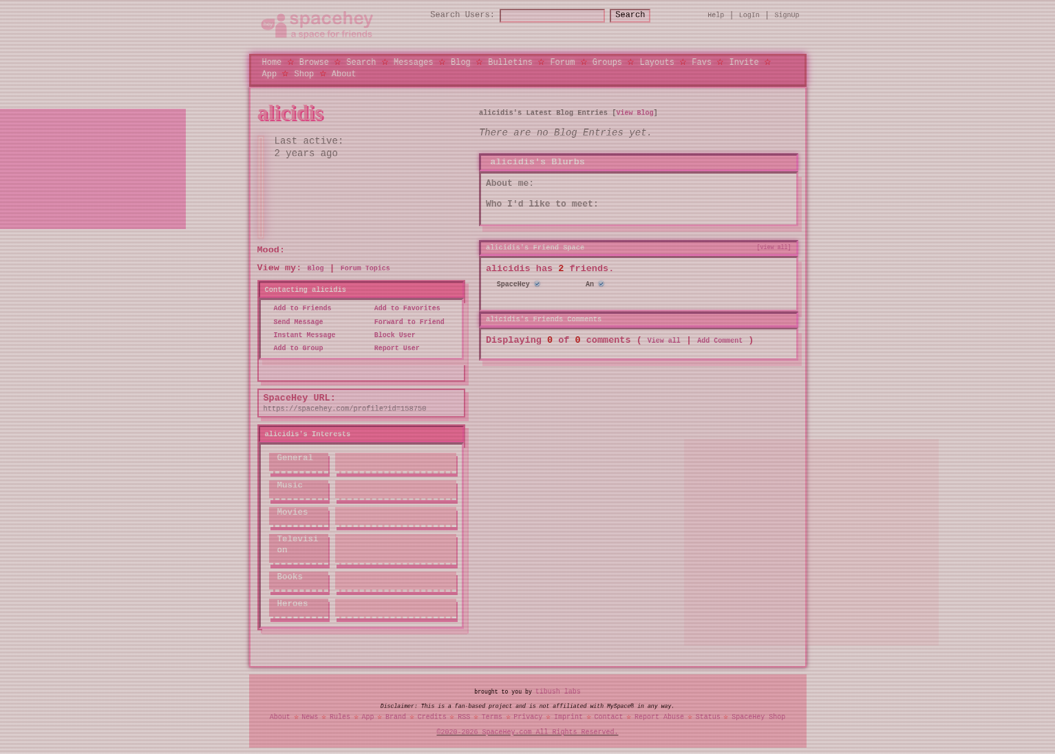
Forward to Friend (405, 322)
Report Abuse (659, 717)
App (269, 73)
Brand (395, 717)
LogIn (749, 15)
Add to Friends (299, 309)
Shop (305, 73)
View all (664, 340)
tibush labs (558, 691)
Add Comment (720, 340)
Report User (393, 349)
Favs (702, 61)
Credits (432, 717)
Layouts (656, 61)
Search (642, 15)
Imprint (568, 717)
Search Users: (450, 15)
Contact (608, 717)
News (309, 717)
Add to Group (294, 349)
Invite (743, 61)
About (344, 73)
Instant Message (301, 335)
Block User (391, 335)
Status (708, 717)
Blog (461, 61)
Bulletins (510, 61)
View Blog (634, 113)
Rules (340, 717)
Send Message (294, 322)
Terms (492, 717)
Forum (562, 61)
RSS (464, 717)
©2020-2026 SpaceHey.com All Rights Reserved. (528, 732)
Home (272, 61)
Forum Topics (365, 269)
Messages (414, 61)
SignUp (787, 15)
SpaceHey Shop (758, 717)
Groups (607, 61)
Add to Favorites (403, 309)
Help (715, 15)
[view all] (774, 247)
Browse (314, 61)
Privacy (527, 717)
